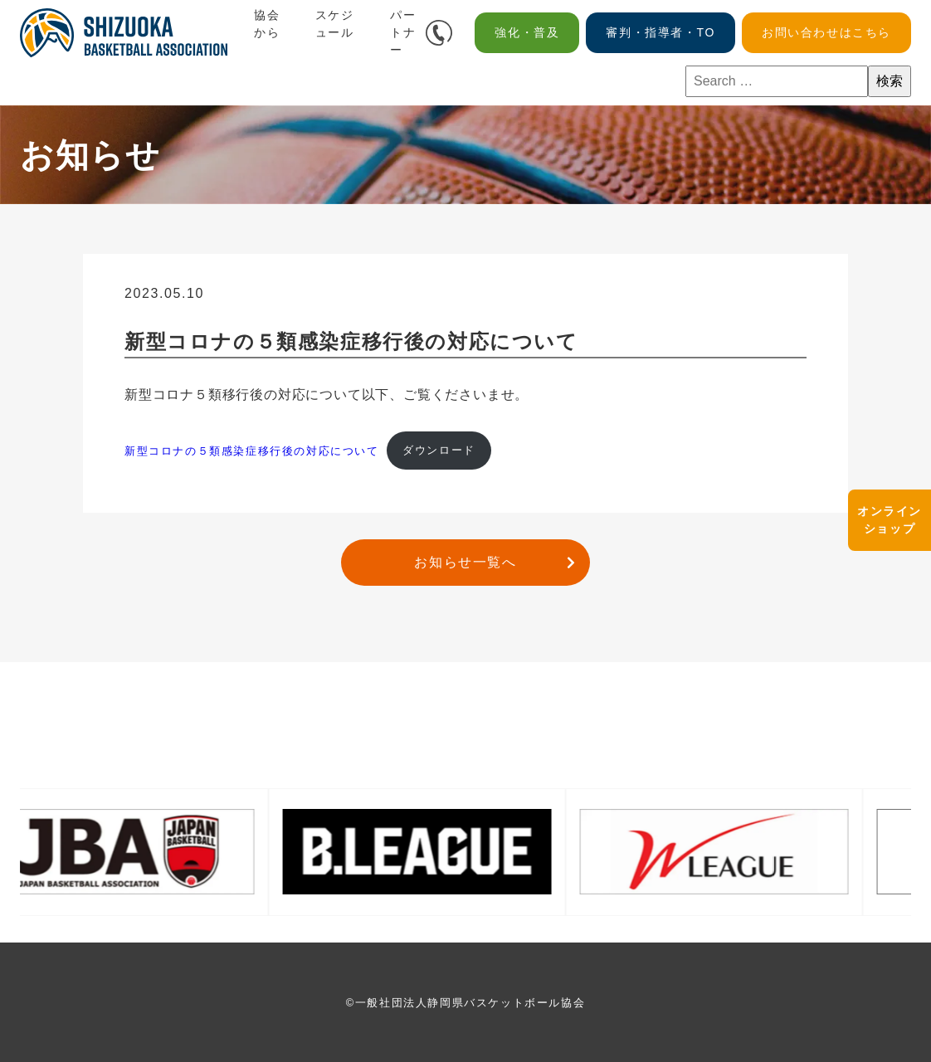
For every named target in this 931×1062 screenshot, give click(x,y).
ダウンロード (438, 450)
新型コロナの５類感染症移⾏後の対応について (251, 450)
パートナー (403, 32)
